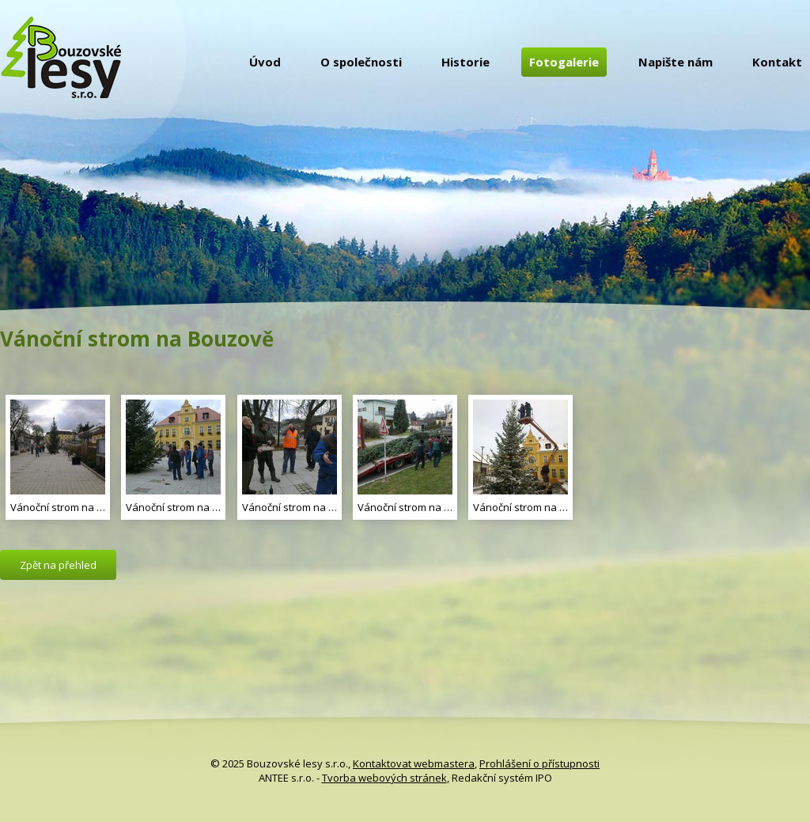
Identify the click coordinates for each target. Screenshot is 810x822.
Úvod (265, 62)
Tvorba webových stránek (384, 778)
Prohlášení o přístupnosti (539, 763)
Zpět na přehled (58, 565)
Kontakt (777, 62)
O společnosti (361, 62)
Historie (465, 62)
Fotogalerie (564, 62)
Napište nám (675, 62)
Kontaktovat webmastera (414, 763)
